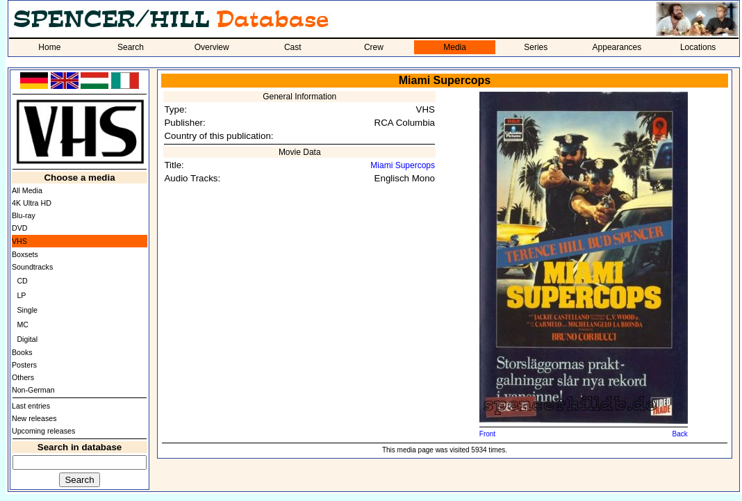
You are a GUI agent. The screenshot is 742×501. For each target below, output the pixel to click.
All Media (27, 190)
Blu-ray (23, 215)
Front (487, 434)
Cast (293, 47)
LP (21, 295)
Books (22, 352)
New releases (34, 418)
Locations (698, 47)
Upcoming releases (43, 431)
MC (22, 324)
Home (49, 47)
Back (680, 434)
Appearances (617, 47)
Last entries (31, 406)
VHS (19, 241)
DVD (20, 228)
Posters (24, 365)
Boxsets (25, 254)
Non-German (33, 390)
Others (23, 377)
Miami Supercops (402, 165)
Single (27, 310)
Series (535, 47)
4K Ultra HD (31, 203)
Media (454, 47)
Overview (212, 47)
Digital (27, 339)
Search (130, 47)
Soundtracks (32, 267)
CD (22, 281)
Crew (374, 47)
